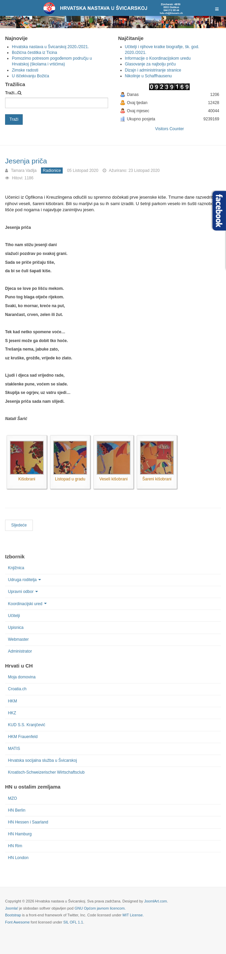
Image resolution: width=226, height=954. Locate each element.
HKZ (12, 713)
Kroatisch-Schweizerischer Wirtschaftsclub (46, 772)
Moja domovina (22, 677)
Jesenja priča (26, 161)
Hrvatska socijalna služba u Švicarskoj (42, 760)
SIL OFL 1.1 (73, 922)
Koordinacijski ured (27, 603)
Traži (13, 119)
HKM (12, 701)
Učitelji (14, 615)
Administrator (20, 651)
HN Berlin (16, 810)
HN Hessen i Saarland (28, 822)
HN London (18, 857)
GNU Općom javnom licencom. (100, 908)
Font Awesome (17, 922)
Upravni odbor (23, 591)
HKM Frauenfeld (23, 736)
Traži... (11, 93)
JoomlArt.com (155, 901)
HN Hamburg (20, 834)
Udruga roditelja (24, 579)
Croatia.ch (17, 689)
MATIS (14, 748)
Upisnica (16, 627)
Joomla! (11, 908)
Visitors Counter (169, 128)
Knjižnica (16, 567)
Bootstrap (13, 915)
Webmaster (18, 639)
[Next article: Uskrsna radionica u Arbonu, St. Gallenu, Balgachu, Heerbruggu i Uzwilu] (19, 525)
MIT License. (133, 915)
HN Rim (15, 845)
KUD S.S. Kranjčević (26, 724)
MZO (12, 798)
